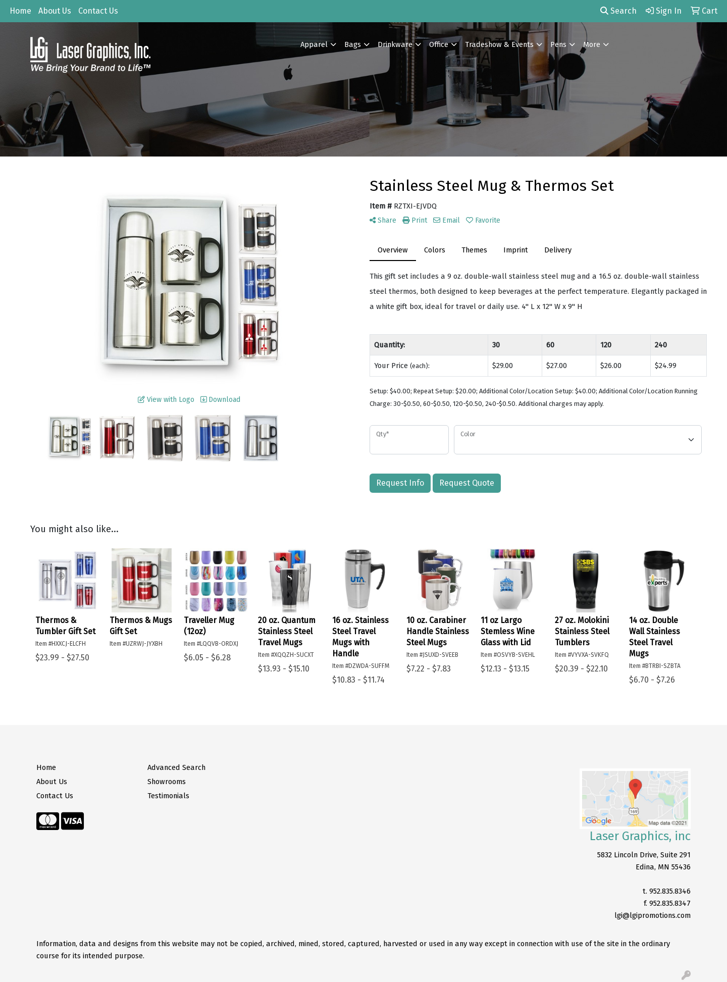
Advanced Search (176, 767)
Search (618, 11)
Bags (352, 44)
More (591, 44)
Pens (558, 44)
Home (20, 11)
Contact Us (98, 11)
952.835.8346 (670, 891)
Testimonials (168, 795)
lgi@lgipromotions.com (652, 915)
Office (438, 44)
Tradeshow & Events (499, 44)
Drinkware (395, 44)
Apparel (314, 44)
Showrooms (166, 781)
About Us (54, 11)
